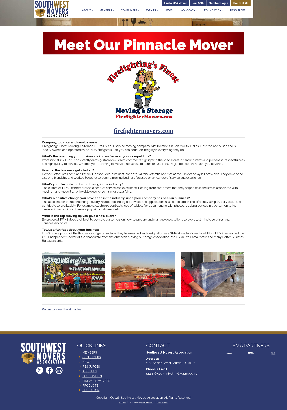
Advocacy (188, 10)
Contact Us (240, 3)
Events (151, 10)
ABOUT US (89, 371)
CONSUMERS (91, 357)
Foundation (212, 10)
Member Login (218, 3)
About (86, 10)
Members (106, 10)
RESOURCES (91, 366)
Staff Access (162, 402)
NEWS (86, 362)
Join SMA (198, 3)
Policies (122, 402)
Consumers (129, 10)
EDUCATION (90, 390)
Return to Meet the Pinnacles (61, 309)
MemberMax (147, 402)
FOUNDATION (92, 376)
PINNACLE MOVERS (96, 381)
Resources (237, 10)
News (169, 10)
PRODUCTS (90, 385)
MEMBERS (89, 352)
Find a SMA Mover (175, 3)
